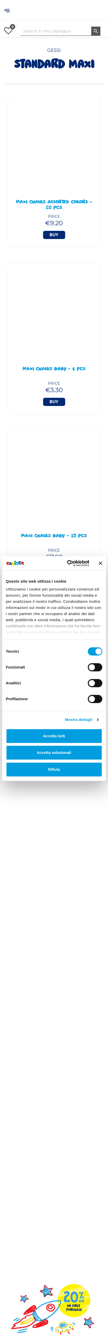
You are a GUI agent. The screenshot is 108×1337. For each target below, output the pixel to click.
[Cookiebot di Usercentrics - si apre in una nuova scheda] (67, 563)
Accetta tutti (54, 736)
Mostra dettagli (78, 719)
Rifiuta (54, 769)
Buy (54, 234)
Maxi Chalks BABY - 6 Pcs (54, 369)
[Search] (60, 31)
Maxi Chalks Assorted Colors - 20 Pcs (54, 205)
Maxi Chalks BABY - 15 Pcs (54, 536)
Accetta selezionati (54, 752)
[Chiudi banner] (100, 563)
